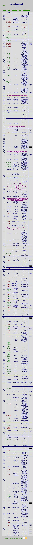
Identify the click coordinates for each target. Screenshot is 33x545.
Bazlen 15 (31, 430)
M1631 (31, 531)
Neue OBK (30, 132)
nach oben (12, 538)
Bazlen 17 (31, 394)
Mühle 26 (31, 92)
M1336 (31, 491)
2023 (9, 10)
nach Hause (19, 538)
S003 (30, 305)
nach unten (14, 10)
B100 (31, 328)
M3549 (31, 44)
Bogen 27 (31, 147)
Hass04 (31, 391)
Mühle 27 (31, 84)
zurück (4, 5)
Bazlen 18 (31, 382)
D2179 (31, 42)
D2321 (31, 525)
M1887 (31, 219)
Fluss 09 (30, 129)
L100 (30, 428)
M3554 (31, 65)
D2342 (31, 43)
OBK (30, 260)
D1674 (31, 529)
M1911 (31, 533)
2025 (20, 10)
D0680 (31, 336)
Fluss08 (31, 273)
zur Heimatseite (26, 10)
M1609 (31, 527)
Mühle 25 (31, 154)
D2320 (31, 524)
